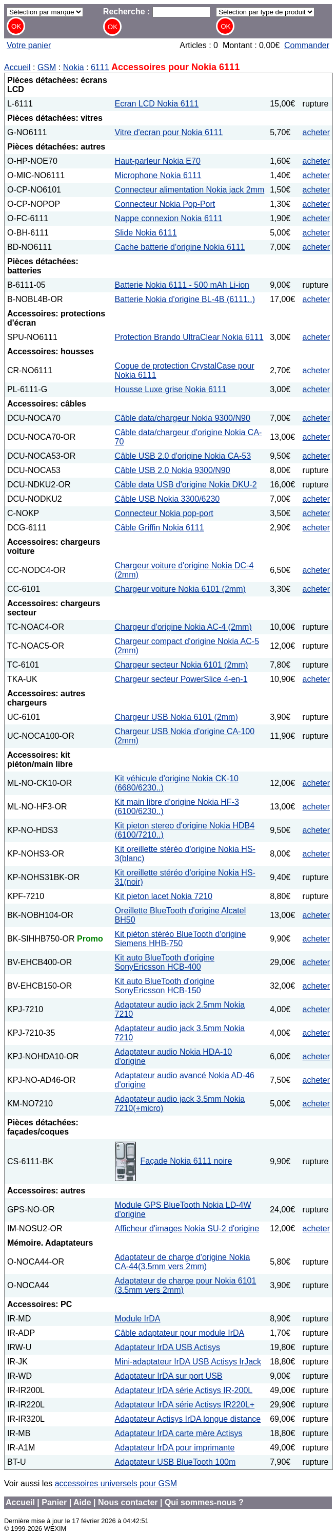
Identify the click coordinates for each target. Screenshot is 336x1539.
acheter (316, 132)
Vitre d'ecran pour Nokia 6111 (169, 132)
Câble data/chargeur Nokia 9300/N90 (182, 418)
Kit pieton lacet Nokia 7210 (163, 896)
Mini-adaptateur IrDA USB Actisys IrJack (188, 1361)
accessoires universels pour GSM (116, 1483)
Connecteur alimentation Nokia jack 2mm (190, 189)
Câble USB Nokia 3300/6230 (167, 499)
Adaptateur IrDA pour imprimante (175, 1447)
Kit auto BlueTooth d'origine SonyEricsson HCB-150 (164, 986)
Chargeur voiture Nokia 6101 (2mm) (180, 589)
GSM (46, 67)
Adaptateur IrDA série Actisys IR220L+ (185, 1404)
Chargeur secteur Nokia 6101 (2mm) (181, 664)
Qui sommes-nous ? (204, 1502)
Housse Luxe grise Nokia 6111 (171, 389)
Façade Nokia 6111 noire (186, 1161)
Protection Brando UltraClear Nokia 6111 (189, 337)
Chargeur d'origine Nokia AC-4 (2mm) (183, 627)
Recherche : (156, 11)
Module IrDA (138, 1318)
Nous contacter (127, 1502)
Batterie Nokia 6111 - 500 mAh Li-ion (182, 285)
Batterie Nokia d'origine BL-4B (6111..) (185, 299)
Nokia (73, 67)
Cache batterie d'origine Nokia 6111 (180, 247)
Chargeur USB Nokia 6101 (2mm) (176, 717)
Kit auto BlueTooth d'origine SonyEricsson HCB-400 (164, 962)
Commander (306, 45)
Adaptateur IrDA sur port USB (169, 1376)
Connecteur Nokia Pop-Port (165, 204)
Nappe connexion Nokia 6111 (169, 218)
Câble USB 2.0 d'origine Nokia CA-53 (183, 456)
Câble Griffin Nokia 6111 (159, 527)
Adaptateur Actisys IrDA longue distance (188, 1419)
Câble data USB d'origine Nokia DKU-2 (186, 484)
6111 (100, 67)
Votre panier (29, 45)
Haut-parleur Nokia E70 (158, 161)
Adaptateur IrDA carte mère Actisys (179, 1433)
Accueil (17, 67)
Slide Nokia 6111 (146, 232)
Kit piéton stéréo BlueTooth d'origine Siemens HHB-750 (180, 939)
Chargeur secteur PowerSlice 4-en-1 (181, 679)
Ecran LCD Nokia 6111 (157, 103)
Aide (82, 1502)
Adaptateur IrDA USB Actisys (167, 1347)
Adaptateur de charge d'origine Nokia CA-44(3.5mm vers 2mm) (182, 1262)
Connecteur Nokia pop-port (164, 513)
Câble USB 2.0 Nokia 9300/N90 (172, 470)
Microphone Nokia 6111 (158, 175)
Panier (54, 1502)
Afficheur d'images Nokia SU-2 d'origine (187, 1228)
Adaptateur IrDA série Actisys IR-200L (184, 1390)
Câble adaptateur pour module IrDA (180, 1333)
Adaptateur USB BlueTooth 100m (175, 1462)
